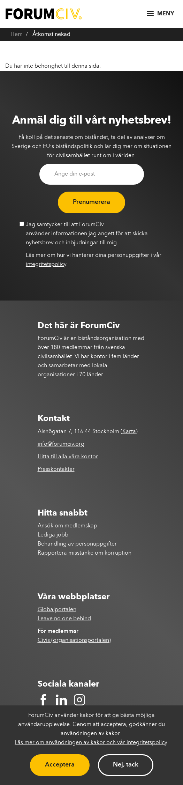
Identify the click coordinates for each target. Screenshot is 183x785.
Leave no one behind (64, 619)
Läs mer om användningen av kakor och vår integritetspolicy (91, 743)
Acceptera (60, 765)
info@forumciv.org (61, 444)
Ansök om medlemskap (67, 526)
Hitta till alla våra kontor (68, 457)
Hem (16, 34)
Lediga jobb (53, 535)
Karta (129, 432)
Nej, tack (125, 765)
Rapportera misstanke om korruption (84, 553)
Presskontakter (56, 469)
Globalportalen (57, 610)
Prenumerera (91, 202)
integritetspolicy (46, 264)
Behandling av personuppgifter (77, 544)
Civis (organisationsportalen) (74, 640)
